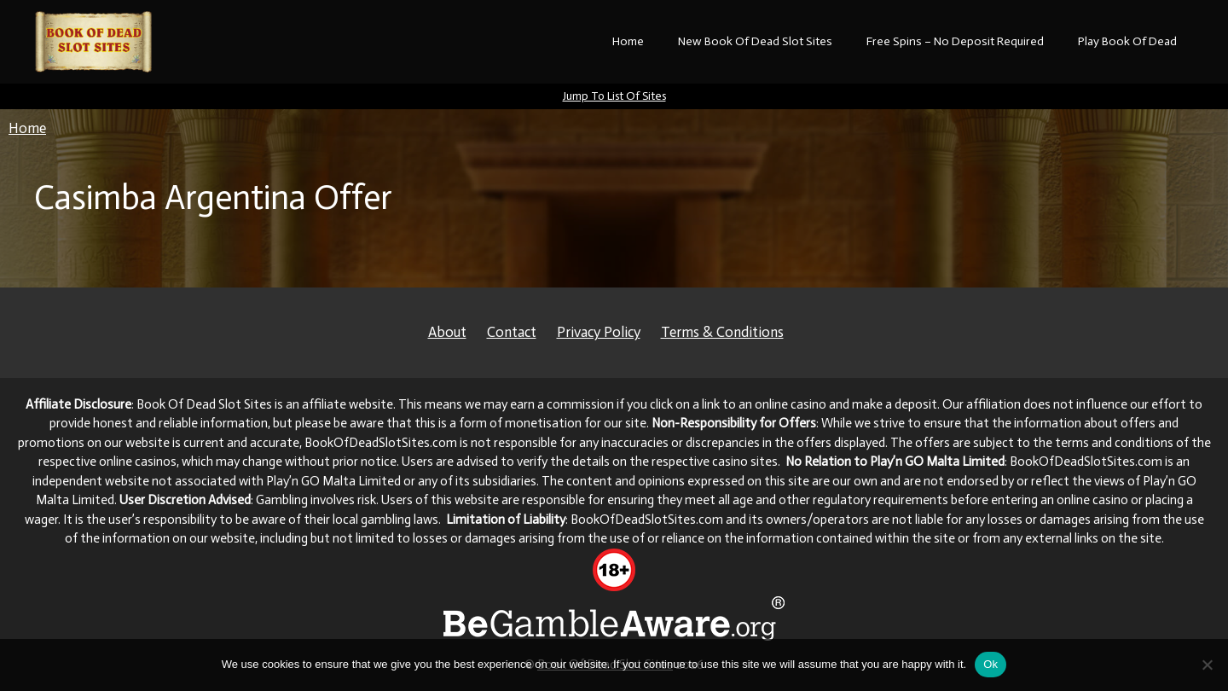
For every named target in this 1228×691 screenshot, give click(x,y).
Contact (511, 331)
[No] (1206, 664)
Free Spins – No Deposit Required (955, 41)
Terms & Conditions (722, 331)
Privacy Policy (598, 331)
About (447, 331)
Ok (990, 664)
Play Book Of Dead (1127, 41)
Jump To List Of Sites (614, 96)
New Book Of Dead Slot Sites (755, 41)
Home (628, 41)
